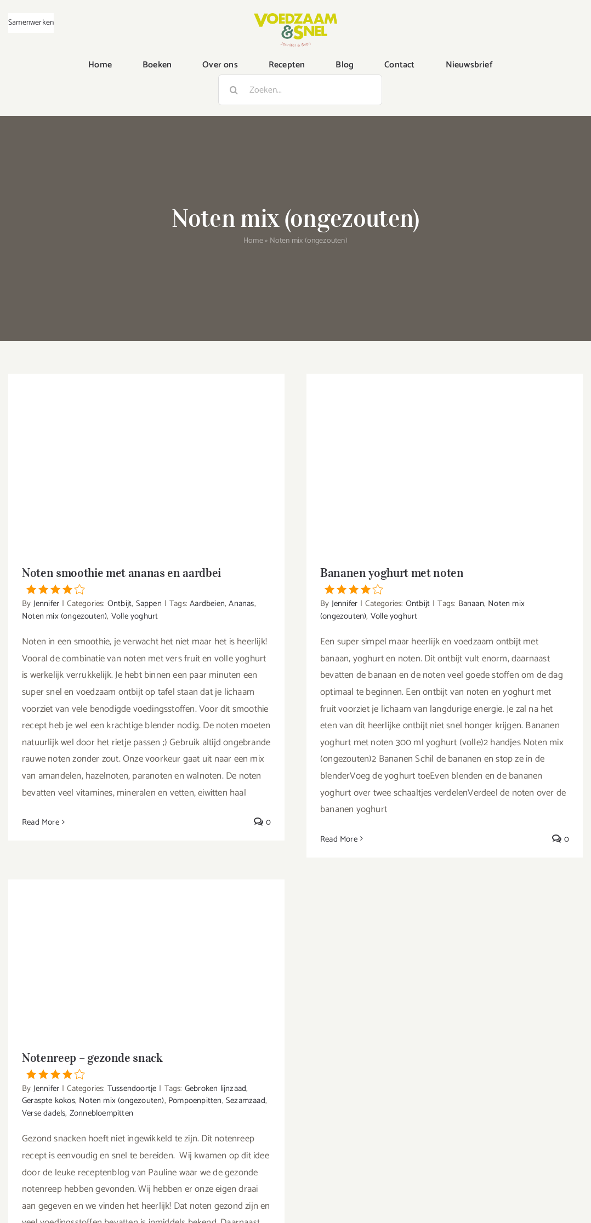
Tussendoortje (132, 1088)
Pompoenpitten (195, 1100)
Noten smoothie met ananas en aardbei (146, 580)
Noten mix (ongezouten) (64, 616)
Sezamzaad (245, 1100)
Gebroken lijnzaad (215, 1088)
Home (253, 241)
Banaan (471, 603)
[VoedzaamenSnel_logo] (295, 17)
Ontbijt (119, 603)
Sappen (149, 603)
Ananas (241, 603)
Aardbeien (207, 603)
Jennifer (46, 603)
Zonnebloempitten (101, 1113)
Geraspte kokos (48, 1100)
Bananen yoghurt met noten (444, 580)
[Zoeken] (233, 90)
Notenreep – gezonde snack (146, 1064)
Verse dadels (43, 1113)
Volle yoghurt (134, 616)
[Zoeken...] (300, 90)
